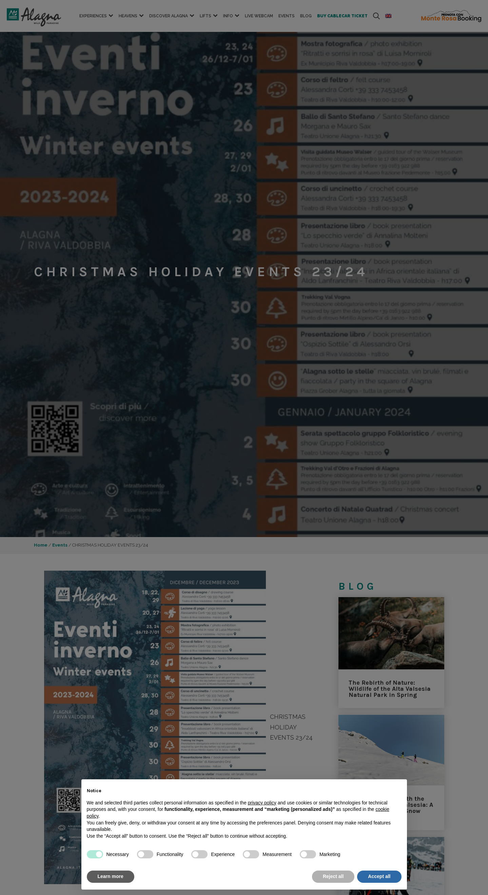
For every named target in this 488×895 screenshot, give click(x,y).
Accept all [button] (379, 876)
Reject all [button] (333, 876)
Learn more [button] (110, 876)
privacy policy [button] (262, 802)
